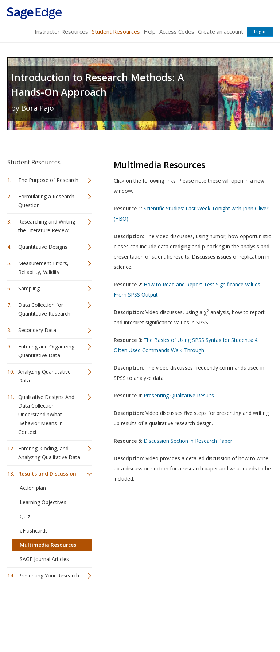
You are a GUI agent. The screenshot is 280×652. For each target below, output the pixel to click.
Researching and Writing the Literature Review (46, 226)
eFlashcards (34, 530)
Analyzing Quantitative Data (44, 376)
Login (259, 31)
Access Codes (176, 31)
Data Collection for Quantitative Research (44, 309)
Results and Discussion (47, 473)
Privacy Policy (225, 624)
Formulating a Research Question (46, 201)
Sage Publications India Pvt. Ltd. (113, 607)
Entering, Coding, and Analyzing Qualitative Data (49, 453)
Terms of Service (139, 624)
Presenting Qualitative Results (179, 395)
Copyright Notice (184, 624)
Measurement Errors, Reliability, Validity (43, 267)
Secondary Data (37, 330)
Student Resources (116, 31)
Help (150, 31)
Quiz (25, 516)
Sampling (29, 288)
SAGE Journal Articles (44, 559)
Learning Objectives (43, 502)
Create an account (220, 31)
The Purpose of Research (48, 179)
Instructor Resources (61, 31)
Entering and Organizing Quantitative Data (46, 351)
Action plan (33, 487)
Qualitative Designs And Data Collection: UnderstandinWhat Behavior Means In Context (46, 414)
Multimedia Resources (48, 544)
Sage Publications (48, 607)
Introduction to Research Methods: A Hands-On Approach (97, 84)
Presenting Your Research (48, 575)
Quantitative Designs (42, 246)
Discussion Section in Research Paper (188, 440)
